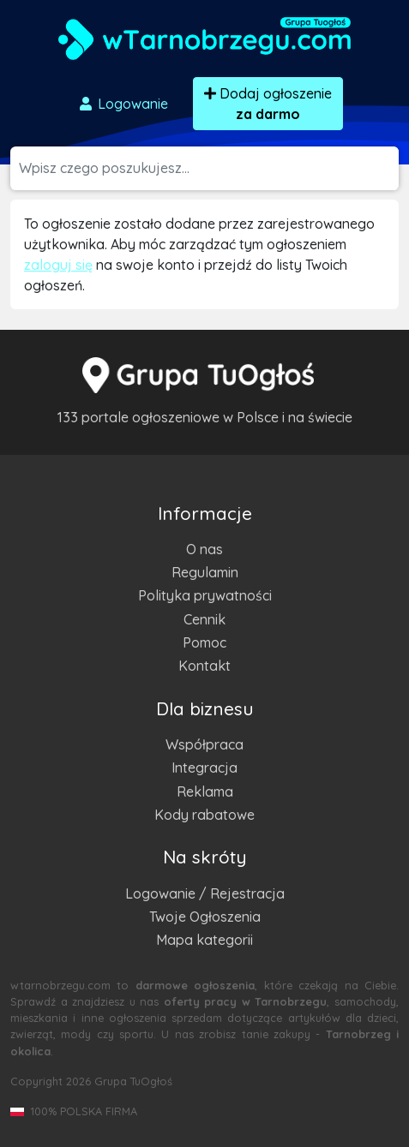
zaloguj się (58, 264)
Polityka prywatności (205, 595)
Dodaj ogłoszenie (268, 103)
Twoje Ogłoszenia (205, 916)
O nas (204, 549)
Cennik (204, 619)
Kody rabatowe (204, 814)
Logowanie (122, 103)
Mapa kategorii (204, 939)
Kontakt (204, 665)
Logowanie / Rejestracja (205, 893)
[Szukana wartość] (209, 168)
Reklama (205, 791)
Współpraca (204, 744)
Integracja (204, 767)
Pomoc (204, 642)
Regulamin (204, 572)
